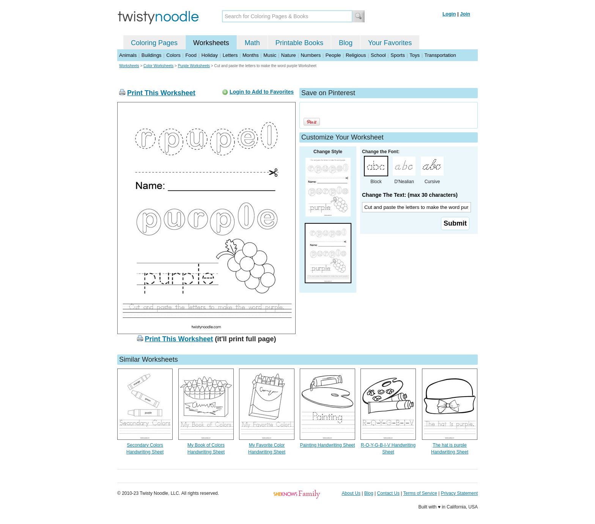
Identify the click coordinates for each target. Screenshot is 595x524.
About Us (351, 493)
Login (449, 14)
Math (252, 43)
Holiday (209, 55)
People (333, 55)
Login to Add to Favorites (262, 92)
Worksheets (211, 43)
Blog (346, 43)
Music (269, 55)
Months (250, 55)
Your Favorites (390, 43)
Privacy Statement (459, 493)
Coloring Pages (154, 43)
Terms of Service (420, 493)
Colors (173, 55)
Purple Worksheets (194, 66)
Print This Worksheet (161, 93)
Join (465, 14)
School (378, 55)
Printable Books (299, 43)
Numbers (311, 55)
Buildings (152, 55)
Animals (128, 55)
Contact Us (388, 493)
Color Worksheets (158, 66)
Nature (288, 55)
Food (191, 55)
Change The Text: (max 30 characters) (410, 195)
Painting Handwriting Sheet (327, 445)
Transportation (440, 55)
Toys (414, 55)
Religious (356, 55)
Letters (230, 55)
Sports (397, 55)
